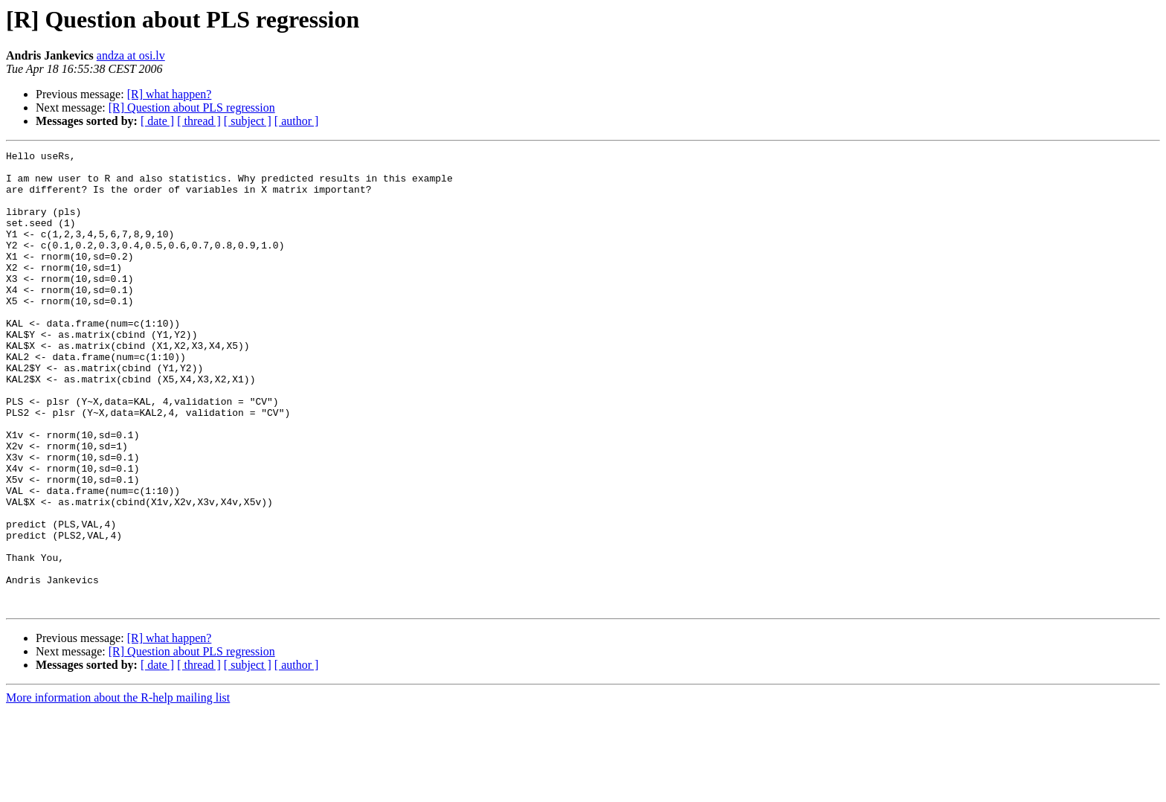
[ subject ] (247, 121)
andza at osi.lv (131, 55)
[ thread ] (199, 121)
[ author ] (296, 121)
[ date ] (157, 121)
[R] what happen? (169, 94)
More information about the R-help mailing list (118, 789)
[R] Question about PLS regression (192, 107)
